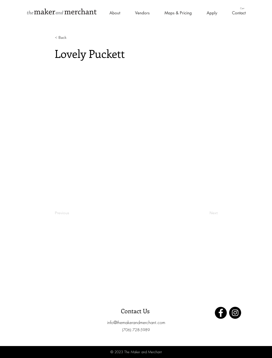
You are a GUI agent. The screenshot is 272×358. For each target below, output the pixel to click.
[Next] (206, 213)
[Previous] (70, 213)
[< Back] (70, 37)
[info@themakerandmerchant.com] (136, 322)
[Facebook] (221, 313)
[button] (244, 8)
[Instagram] (235, 313)
